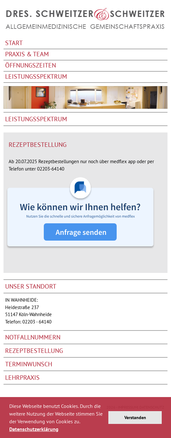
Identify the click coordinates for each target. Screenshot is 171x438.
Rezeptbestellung (34, 350)
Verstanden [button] (135, 417)
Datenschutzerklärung (33, 429)
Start (14, 43)
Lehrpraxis (22, 377)
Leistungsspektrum (36, 77)
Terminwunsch (28, 364)
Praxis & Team (27, 54)
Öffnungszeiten (30, 65)
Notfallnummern (32, 337)
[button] (61, 430)
